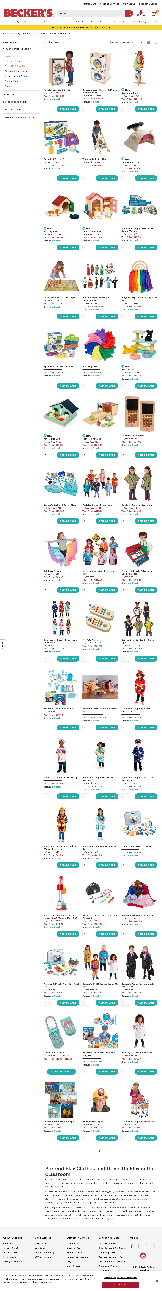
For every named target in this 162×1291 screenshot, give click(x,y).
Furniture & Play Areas (16, 71)
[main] (100, 631)
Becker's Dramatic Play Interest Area (99, 710)
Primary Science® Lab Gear (136, 1053)
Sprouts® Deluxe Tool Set (58, 366)
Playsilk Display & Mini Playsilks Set (139, 298)
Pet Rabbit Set (52, 439)
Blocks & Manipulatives (17, 49)
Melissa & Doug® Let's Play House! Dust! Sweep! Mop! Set (60, 916)
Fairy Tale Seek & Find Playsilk (61, 297)
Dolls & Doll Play (13, 61)
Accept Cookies (121, 1285)
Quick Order (41, 1243)
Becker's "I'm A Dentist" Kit (58, 708)
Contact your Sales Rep (111, 1257)
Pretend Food (12, 81)
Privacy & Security (12, 1261)
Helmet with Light (92, 1121)
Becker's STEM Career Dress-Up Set (100, 985)
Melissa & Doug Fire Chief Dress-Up (135, 710)
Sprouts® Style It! (54, 159)
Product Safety (11, 1248)
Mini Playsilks (90, 366)
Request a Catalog (44, 1252)
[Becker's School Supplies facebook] (132, 1247)
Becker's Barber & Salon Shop (60, 505)
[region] (81, 1281)
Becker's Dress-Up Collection (137, 915)
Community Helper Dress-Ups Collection (60, 641)
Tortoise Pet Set (91, 439)
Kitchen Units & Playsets (17, 76)
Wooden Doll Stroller (94, 159)
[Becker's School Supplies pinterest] (139, 1247)
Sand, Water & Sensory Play (19, 117)
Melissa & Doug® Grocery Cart (138, 1121)
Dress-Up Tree (129, 93)
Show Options (61, 1071)
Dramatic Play (38, 33)
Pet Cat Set (127, 369)
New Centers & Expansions (112, 1261)
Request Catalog (148, 4)
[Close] (157, 1281)
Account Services (109, 4)
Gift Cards (40, 1248)
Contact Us (129, 4)
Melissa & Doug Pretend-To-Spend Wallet (137, 229)
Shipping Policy (75, 1248)
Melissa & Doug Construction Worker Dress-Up (60, 847)
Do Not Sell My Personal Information (120, 1278)
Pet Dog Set (50, 231)
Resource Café (88, 4)
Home (6, 33)
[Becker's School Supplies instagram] (147, 1247)
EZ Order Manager (108, 1243)
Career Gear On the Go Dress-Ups (138, 641)
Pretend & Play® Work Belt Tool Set (61, 985)
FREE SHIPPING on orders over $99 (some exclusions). (81, 27)
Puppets (9, 86)
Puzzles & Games (13, 109)
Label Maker (104, 1270)
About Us (8, 1243)
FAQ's (70, 1261)
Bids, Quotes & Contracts (111, 1248)
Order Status (73, 1266)
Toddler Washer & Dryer (57, 90)
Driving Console (130, 162)
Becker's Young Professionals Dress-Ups (137, 985)
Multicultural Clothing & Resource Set (95, 298)
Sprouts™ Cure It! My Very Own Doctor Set (99, 916)
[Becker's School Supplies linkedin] (154, 1247)
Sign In (141, 15)
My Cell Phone (90, 640)
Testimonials (9, 1257)
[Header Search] (91, 13)
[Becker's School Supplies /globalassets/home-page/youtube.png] (143, 1258)
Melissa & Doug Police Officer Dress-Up (138, 778)
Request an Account (77, 1257)
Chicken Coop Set (92, 231)
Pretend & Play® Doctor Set (137, 846)
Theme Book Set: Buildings (59, 1121)
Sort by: (126, 42)
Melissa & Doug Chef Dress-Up (61, 777)
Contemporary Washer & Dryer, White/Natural (99, 91)
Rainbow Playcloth (54, 571)
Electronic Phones (54, 1053)
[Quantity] (47, 109)
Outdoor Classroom (15, 102)
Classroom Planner (108, 1266)
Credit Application (107, 1252)
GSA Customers (43, 1257)
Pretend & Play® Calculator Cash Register (136, 572)
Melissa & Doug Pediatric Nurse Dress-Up (99, 778)
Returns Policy (74, 1252)
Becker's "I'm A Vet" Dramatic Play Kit (98, 1054)
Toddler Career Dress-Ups (97, 505)
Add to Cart (68, 109)
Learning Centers (19, 33)
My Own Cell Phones (132, 435)
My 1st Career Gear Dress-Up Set (98, 572)
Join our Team (10, 1252)
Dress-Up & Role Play (16, 66)
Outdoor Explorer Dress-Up (136, 505)
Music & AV (9, 94)
